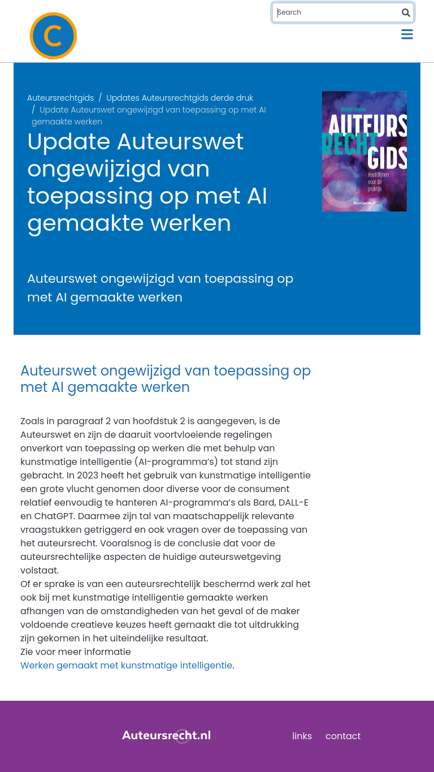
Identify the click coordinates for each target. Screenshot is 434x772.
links (302, 736)
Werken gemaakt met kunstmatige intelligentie (126, 665)
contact (343, 736)
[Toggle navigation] (407, 34)
